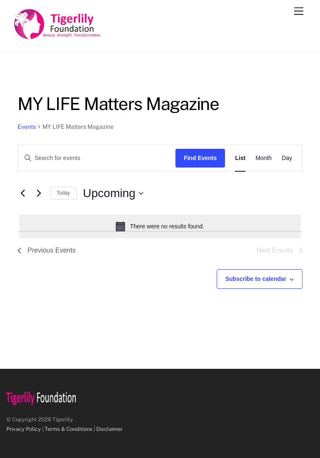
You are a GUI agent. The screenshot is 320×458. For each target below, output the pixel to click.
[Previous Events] (23, 193)
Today (63, 193)
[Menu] (298, 11)
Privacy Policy (23, 429)
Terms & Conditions (68, 429)
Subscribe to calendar (255, 278)
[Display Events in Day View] (287, 158)
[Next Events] (39, 193)
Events (27, 126)
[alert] (160, 226)
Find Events (200, 158)
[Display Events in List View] (240, 158)
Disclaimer (109, 429)
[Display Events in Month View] (263, 158)
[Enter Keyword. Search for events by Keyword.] (96, 158)
